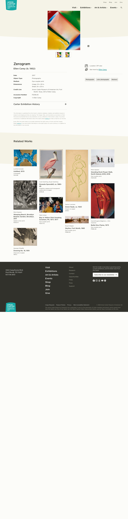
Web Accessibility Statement (81, 305)
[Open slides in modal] (88, 46)
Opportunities (73, 277)
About (71, 267)
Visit (47, 267)
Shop (104, 2)
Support (72, 286)
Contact (71, 273)
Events (48, 278)
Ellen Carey (103, 69)
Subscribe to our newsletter (104, 275)
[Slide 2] (67, 54)
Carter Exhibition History (40, 104)
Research (72, 270)
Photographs (90, 79)
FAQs (71, 280)
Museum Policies (60, 305)
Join (115, 2)
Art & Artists (51, 274)
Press (71, 283)
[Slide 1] (59, 54)
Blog (110, 2)
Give (121, 2)
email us (47, 118)
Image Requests (49, 305)
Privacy (69, 305)
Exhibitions (51, 271)
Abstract (114, 79)
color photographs (103, 79)
